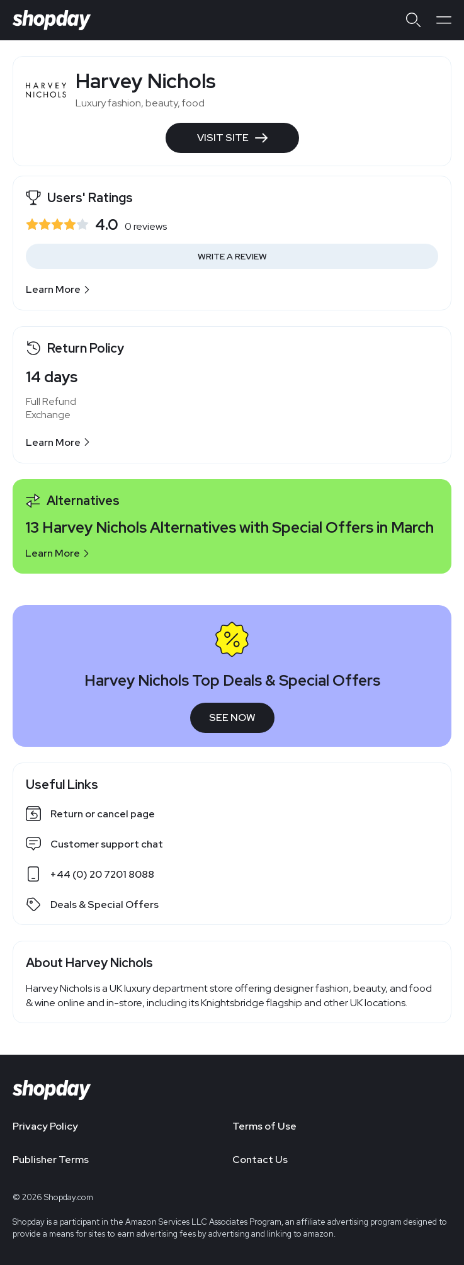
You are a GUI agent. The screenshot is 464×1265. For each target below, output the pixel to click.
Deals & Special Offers (104, 904)
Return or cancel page (102, 814)
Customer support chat (106, 844)
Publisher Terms (51, 1159)
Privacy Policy (45, 1126)
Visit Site (232, 137)
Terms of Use (264, 1126)
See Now (232, 717)
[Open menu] (443, 20)
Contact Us (260, 1159)
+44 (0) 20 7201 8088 (102, 874)
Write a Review (232, 256)
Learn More (58, 289)
